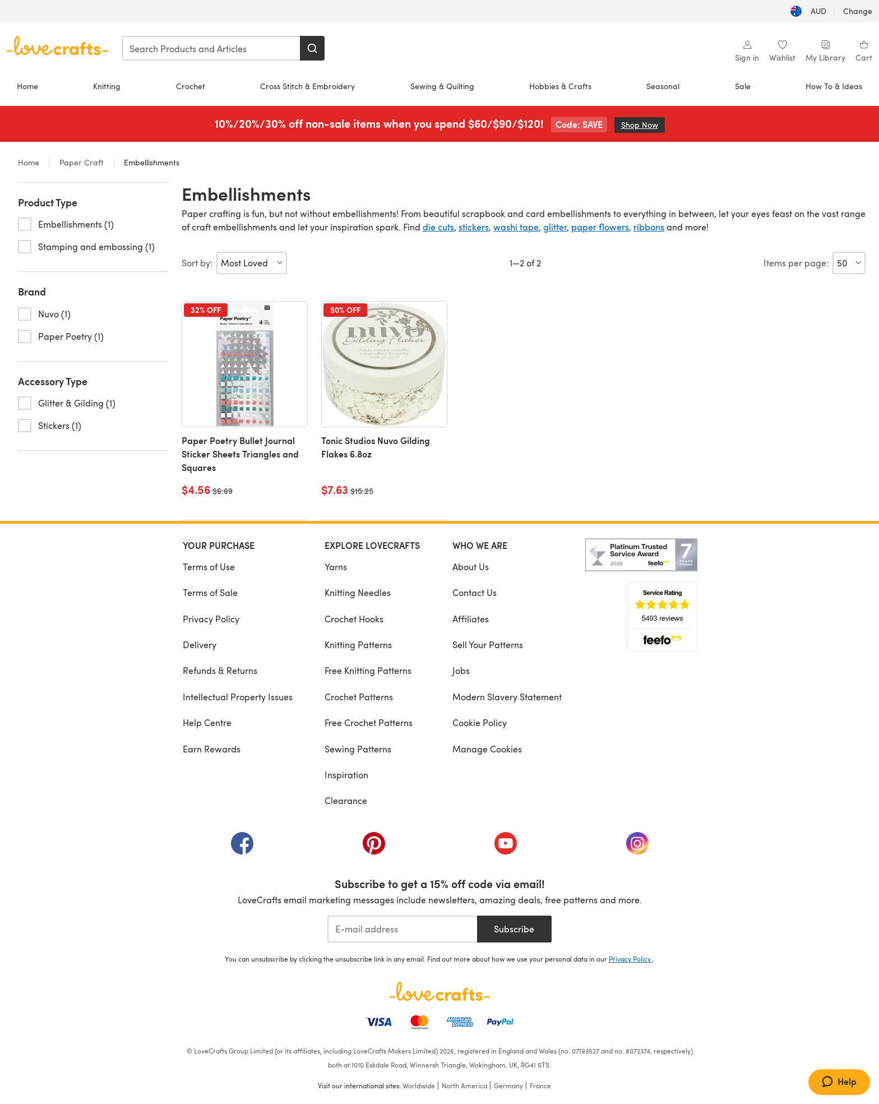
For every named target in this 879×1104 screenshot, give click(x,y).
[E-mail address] (402, 929)
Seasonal (662, 86)
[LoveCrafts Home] (439, 991)
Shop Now (643, 124)
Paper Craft (81, 162)
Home (27, 86)
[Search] (312, 48)
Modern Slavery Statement (507, 697)
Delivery (199, 644)
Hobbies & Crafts (560, 86)
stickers (474, 227)
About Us (470, 566)
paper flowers (600, 227)
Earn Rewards (211, 749)
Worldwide (419, 1085)
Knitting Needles (358, 592)
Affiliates (470, 619)
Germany (508, 1085)
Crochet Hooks (354, 619)
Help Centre (207, 722)
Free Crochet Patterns (369, 722)
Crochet (190, 86)
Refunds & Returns (220, 670)
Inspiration (346, 774)
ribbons (648, 227)
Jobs (461, 670)
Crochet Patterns (359, 697)
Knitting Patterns (358, 644)
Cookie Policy (479, 722)
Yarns (336, 566)
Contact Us (474, 592)
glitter (555, 227)
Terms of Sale (210, 592)
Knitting (107, 86)
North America (464, 1085)
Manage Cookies (487, 749)
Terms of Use (209, 566)
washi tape (516, 227)
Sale (743, 86)
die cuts (438, 227)
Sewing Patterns (358, 749)
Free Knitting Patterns (368, 670)
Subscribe (514, 929)
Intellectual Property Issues (238, 697)
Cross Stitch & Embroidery (307, 86)
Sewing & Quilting (442, 86)
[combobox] (211, 48)
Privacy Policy (211, 619)
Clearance (346, 800)
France (540, 1085)
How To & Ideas (834, 86)
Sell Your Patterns (487, 644)
